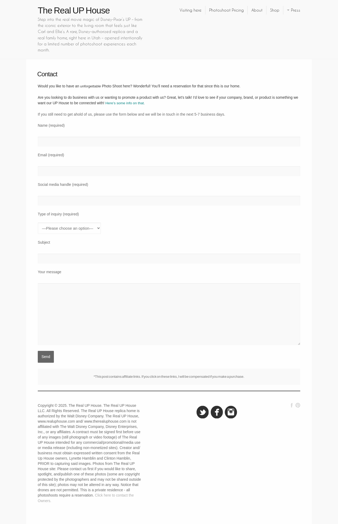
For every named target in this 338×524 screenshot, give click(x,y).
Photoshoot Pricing (226, 10)
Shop (274, 10)
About (256, 10)
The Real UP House (74, 10)
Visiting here (190, 10)
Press (295, 10)
